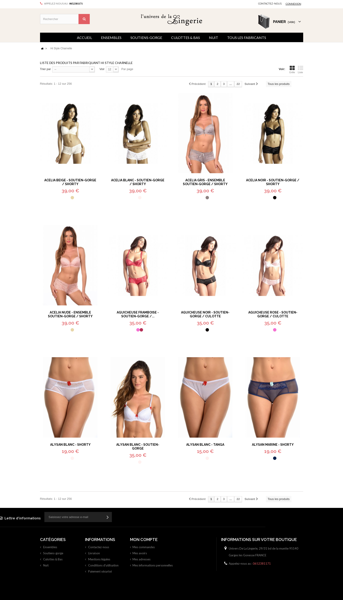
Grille (292, 70)
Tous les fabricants (246, 37)
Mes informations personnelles (152, 565)
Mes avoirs (139, 553)
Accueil (84, 37)
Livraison (93, 553)
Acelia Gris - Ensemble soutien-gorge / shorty (205, 182)
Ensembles (111, 37)
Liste (300, 70)
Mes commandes (143, 547)
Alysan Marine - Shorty (273, 444)
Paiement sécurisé (99, 571)
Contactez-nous (270, 3)
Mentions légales (98, 559)
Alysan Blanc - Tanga (205, 444)
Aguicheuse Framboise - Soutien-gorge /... (138, 314)
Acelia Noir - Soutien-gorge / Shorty (272, 182)
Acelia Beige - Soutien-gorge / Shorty (70, 182)
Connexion (293, 3)
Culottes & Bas (185, 37)
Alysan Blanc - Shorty (70, 444)
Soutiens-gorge (146, 37)
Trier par (45, 69)
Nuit (213, 37)
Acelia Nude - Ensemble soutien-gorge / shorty (70, 314)
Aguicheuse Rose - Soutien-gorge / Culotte (272, 314)
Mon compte (144, 539)
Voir (101, 69)
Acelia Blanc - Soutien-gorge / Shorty (137, 182)
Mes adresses (141, 559)
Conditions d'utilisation (103, 565)
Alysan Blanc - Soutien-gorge (137, 446)
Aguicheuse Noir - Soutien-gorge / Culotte (205, 314)
